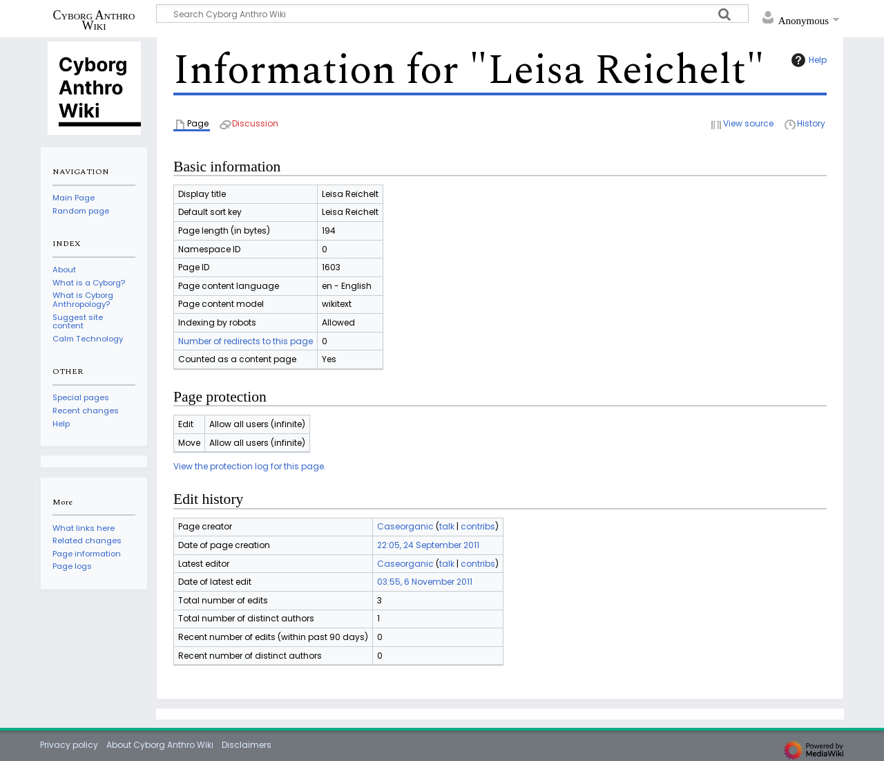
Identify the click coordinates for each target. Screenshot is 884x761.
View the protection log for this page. (249, 466)
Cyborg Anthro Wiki (94, 20)
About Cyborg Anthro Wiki (159, 745)
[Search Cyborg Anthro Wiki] (452, 13)
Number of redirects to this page (245, 341)
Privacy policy (69, 745)
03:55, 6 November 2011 (424, 582)
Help (807, 60)
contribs (478, 526)
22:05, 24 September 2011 (428, 545)
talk (446, 526)
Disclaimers (246, 745)
